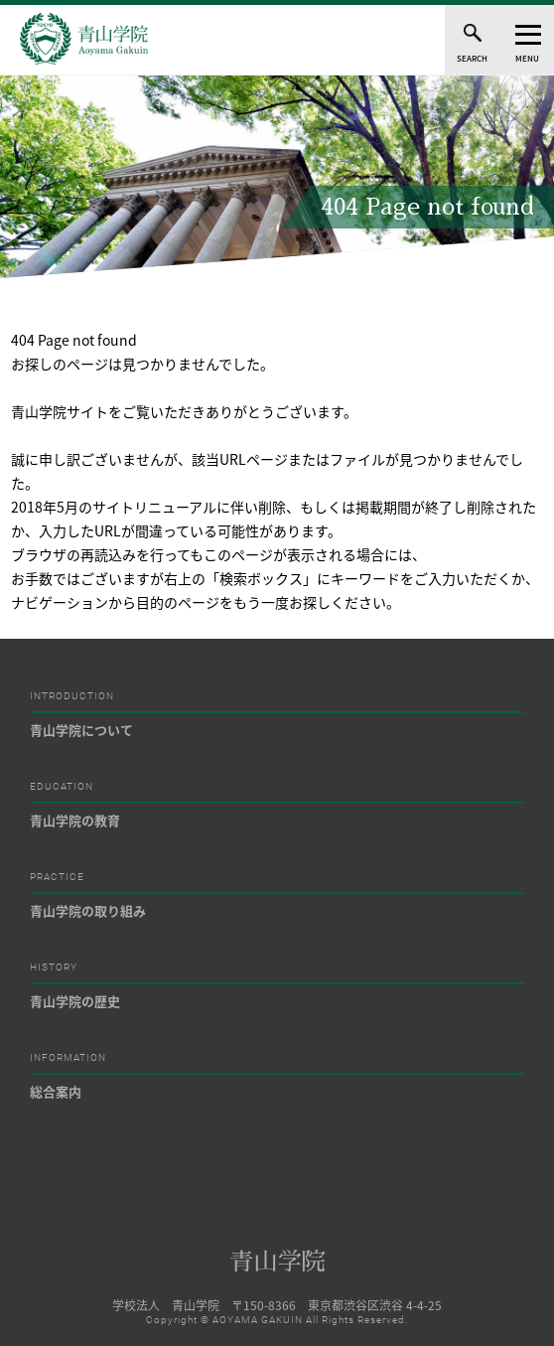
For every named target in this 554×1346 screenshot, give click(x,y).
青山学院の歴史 (75, 1000)
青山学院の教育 (75, 820)
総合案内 (55, 1091)
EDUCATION (61, 787)
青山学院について (81, 729)
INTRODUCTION (72, 696)
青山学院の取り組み (88, 910)
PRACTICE (57, 877)
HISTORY (53, 967)
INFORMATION (68, 1058)
